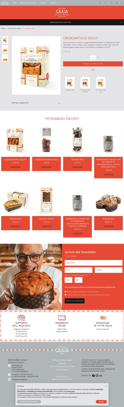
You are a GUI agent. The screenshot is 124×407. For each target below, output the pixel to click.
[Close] (121, 22)
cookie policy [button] (71, 391)
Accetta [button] (101, 401)
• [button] (93, 64)
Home (3, 28)
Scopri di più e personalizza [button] (29, 401)
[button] (106, 386)
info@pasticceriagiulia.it (19, 379)
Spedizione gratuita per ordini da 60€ (60, 22)
